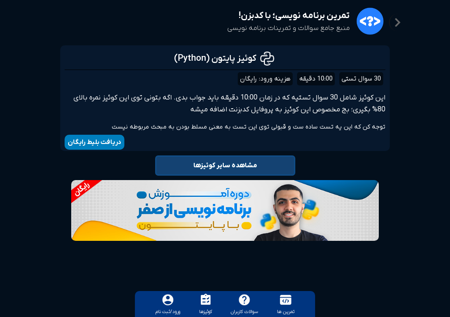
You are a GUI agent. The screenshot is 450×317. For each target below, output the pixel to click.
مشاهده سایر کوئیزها (225, 165)
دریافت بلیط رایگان (94, 142)
